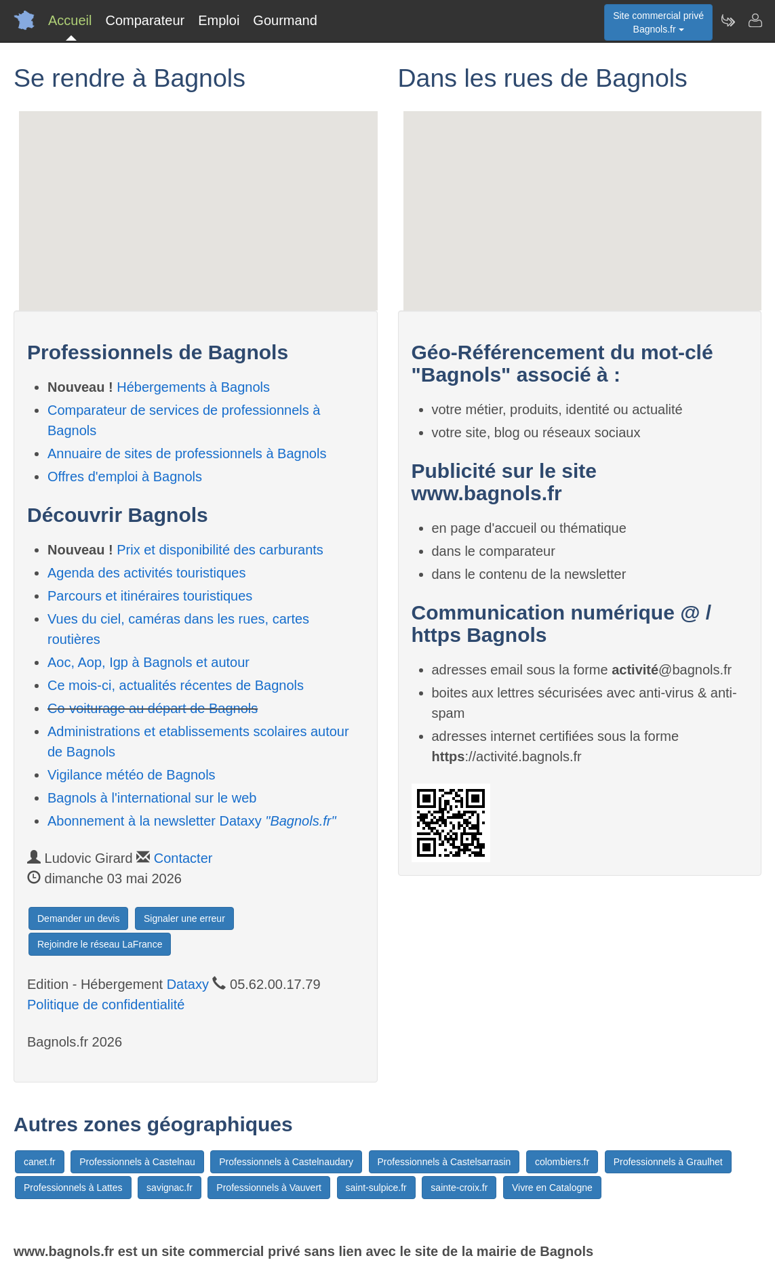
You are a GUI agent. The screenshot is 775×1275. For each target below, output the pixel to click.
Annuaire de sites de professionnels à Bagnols (186, 453)
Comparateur (144, 20)
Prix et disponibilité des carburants (220, 549)
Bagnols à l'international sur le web (151, 797)
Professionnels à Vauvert (268, 1187)
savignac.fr (169, 1187)
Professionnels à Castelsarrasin (444, 1161)
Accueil (70, 20)
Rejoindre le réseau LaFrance (99, 944)
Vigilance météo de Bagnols (131, 774)
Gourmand (285, 20)
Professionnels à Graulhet (668, 1161)
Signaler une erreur (184, 918)
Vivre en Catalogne (552, 1187)
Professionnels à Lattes (73, 1187)
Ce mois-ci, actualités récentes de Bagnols (175, 685)
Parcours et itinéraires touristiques (149, 595)
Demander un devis (78, 918)
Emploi (218, 20)
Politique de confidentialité (105, 1004)
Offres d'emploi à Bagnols (124, 476)
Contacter (183, 858)
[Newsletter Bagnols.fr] (727, 20)
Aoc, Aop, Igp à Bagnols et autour (148, 662)
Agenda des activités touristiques (146, 572)
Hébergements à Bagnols (193, 387)
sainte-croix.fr (459, 1187)
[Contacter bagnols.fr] (754, 20)
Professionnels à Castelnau (137, 1161)
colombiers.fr (562, 1161)
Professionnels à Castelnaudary (286, 1161)
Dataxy (188, 984)
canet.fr (40, 1161)
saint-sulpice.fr (376, 1187)
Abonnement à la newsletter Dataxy (191, 820)
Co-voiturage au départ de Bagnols (152, 708)
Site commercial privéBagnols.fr (658, 22)
